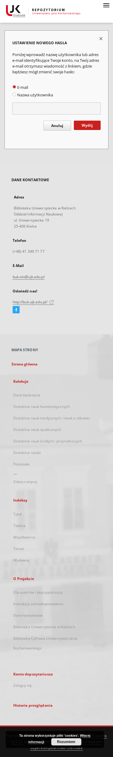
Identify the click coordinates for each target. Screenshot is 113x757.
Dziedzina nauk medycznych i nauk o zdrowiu (51, 418)
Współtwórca (24, 537)
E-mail (20, 87)
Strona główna (24, 364)
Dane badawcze (27, 395)
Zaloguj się (22, 685)
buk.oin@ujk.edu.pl (29, 276)
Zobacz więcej (25, 481)
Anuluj (57, 125)
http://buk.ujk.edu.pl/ (33, 302)
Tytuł (17, 514)
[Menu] (106, 5)
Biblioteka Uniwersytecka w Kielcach (44, 626)
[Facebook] (16, 310)
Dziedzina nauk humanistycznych (41, 406)
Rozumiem (66, 742)
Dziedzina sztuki (27, 452)
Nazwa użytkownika (32, 95)
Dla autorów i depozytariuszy (38, 592)
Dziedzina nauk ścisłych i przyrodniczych (47, 441)
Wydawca (21, 560)
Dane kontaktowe (28, 615)
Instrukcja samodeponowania (38, 603)
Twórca (19, 525)
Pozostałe (21, 464)
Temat (18, 548)
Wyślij (87, 125)
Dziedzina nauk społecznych (37, 429)
